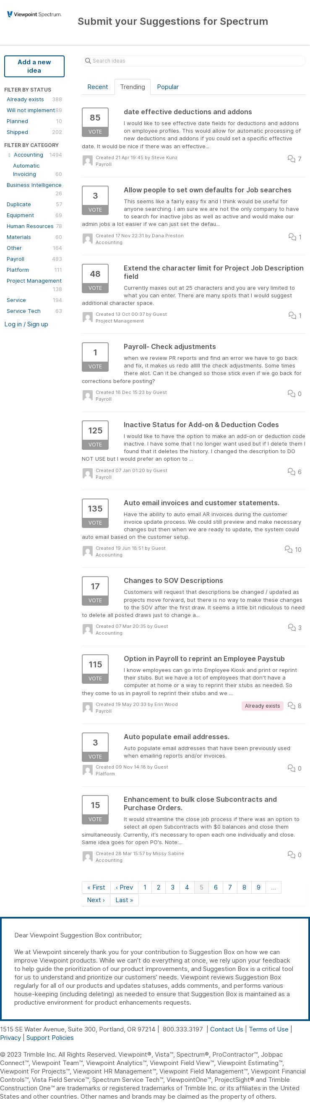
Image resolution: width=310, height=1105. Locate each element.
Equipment (34, 215)
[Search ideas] (194, 60)
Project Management (34, 285)
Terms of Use (269, 1029)
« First (96, 887)
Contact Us (226, 1029)
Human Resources (34, 226)
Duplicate (34, 204)
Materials (34, 237)
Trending (132, 87)
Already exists (34, 99)
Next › (96, 900)
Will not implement (34, 110)
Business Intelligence (34, 189)
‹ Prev (124, 887)
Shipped (34, 132)
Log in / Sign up (26, 324)
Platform (34, 269)
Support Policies (50, 1038)
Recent (97, 87)
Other (34, 248)
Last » (124, 900)
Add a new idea (34, 66)
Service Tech (34, 311)
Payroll (34, 259)
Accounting (34, 154)
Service (34, 300)
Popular (168, 87)
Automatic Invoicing (37, 170)
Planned (34, 121)
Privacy (10, 1038)
